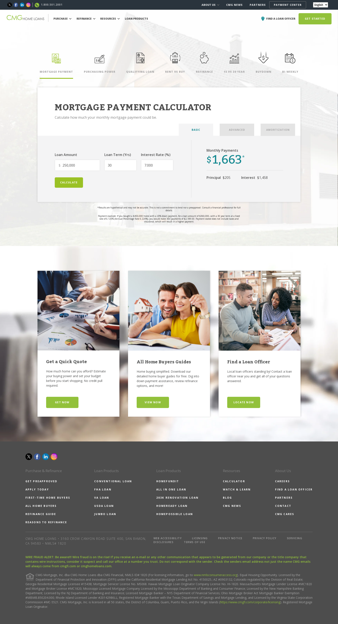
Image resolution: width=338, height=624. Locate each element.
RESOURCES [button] (110, 18)
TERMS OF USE (194, 542)
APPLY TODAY (37, 489)
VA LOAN (101, 498)
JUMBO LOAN (105, 514)
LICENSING (200, 538)
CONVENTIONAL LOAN (113, 481)
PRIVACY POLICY (265, 538)
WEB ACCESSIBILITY (167, 538)
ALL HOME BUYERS (41, 506)
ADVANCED (237, 130)
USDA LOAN (104, 506)
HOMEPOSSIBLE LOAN (174, 514)
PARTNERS (258, 5)
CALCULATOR (234, 481)
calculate (69, 182)
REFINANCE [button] (86, 18)
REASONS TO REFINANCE (46, 522)
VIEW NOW (153, 402)
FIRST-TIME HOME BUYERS (47, 498)
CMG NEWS (234, 5)
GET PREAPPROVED (41, 481)
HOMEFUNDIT (167, 481)
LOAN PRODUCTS (136, 18)
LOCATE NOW (243, 402)
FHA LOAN (102, 489)
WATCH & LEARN (237, 489)
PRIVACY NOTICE (230, 538)
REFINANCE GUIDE (40, 514)
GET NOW (62, 402)
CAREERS (282, 481)
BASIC (196, 130)
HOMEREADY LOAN (172, 506)
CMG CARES (284, 514)
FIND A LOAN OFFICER (294, 489)
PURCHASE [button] (62, 18)
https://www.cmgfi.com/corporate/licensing (250, 602)
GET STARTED (315, 18)
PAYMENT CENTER (288, 5)
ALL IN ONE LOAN (171, 489)
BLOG (227, 498)
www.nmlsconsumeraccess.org (215, 575)
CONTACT (283, 506)
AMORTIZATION (278, 130)
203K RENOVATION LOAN (177, 498)
